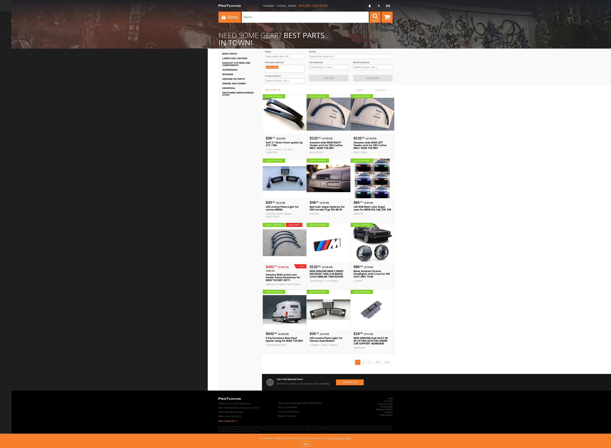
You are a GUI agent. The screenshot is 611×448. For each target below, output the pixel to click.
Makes (268, 52)
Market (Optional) (361, 62)
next (387, 362)
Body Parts (229, 53)
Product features (273, 76)
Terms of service (385, 404)
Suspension (229, 69)
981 (378, 362)
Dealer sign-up (386, 415)
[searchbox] (285, 56)
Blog (391, 398)
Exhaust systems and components (236, 64)
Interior (227, 74)
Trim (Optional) (315, 62)
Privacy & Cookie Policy (339, 438)
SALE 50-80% (320, 6)
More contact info (228, 421)
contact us (350, 382)
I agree (305, 443)
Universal (229, 88)
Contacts (281, 6)
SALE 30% (304, 6)
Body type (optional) (274, 62)
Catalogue (268, 6)
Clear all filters (272, 90)
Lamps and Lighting (234, 58)
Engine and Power (234, 83)
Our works (388, 401)
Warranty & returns (384, 409)
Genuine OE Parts (233, 79)
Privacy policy (387, 407)
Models (292, 6)
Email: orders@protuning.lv (230, 412)
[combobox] (284, 56)
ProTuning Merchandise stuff (238, 93)
